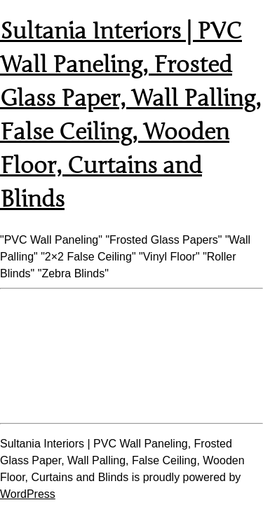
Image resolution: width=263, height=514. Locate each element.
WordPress (27, 494)
